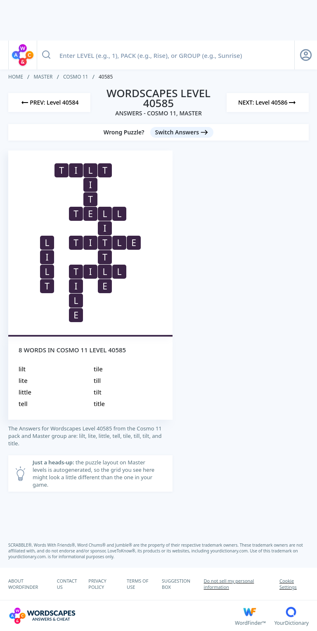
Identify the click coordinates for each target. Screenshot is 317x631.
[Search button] (46, 55)
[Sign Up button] (306, 55)
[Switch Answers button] (182, 132)
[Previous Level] (49, 102)
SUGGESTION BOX (176, 584)
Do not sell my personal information (229, 584)
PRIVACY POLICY (97, 584)
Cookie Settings (288, 584)
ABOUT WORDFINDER (23, 584)
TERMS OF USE (137, 584)
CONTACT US (67, 584)
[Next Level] (268, 102)
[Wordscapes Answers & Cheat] (121, 616)
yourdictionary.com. (230, 551)
